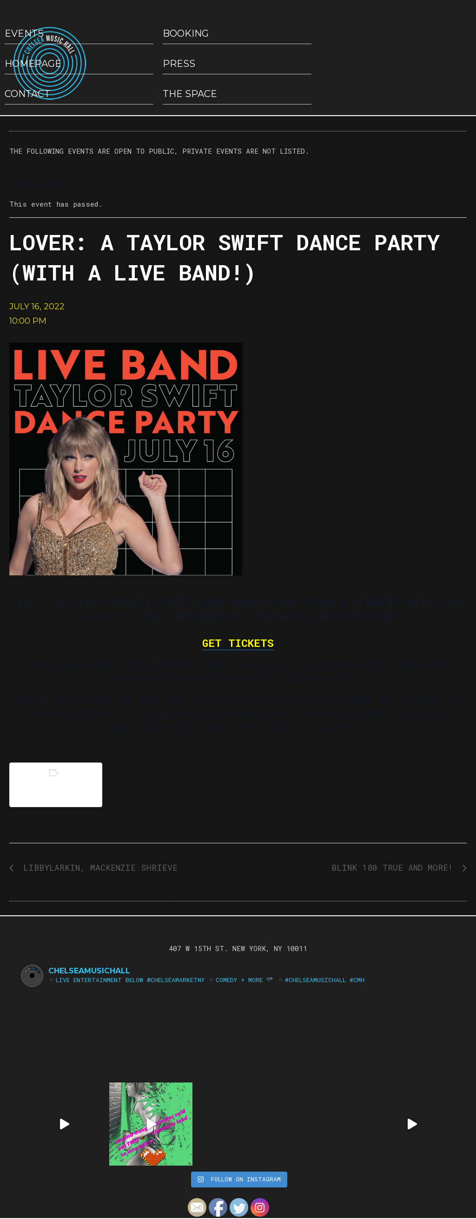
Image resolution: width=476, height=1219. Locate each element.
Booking (186, 33)
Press (179, 63)
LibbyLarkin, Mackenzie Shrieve (98, 867)
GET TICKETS (238, 643)
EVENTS (24, 33)
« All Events (39, 183)
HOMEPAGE (33, 63)
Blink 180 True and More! (394, 867)
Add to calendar (55, 784)
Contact (27, 93)
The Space (190, 93)
